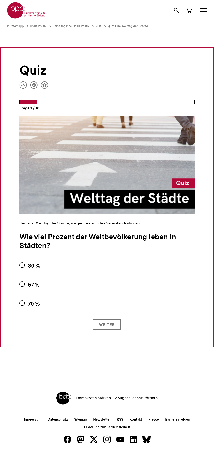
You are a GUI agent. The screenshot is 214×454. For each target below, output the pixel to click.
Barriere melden (177, 419)
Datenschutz (58, 419)
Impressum (32, 419)
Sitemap (80, 419)
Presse (153, 419)
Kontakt (136, 419)
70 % (34, 303)
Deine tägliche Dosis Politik (70, 26)
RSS (120, 419)
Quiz (98, 26)
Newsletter (102, 419)
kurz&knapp (15, 26)
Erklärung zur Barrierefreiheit (107, 427)
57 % (34, 284)
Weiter (107, 324)
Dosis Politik (38, 26)
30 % (34, 265)
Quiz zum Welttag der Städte (127, 26)
